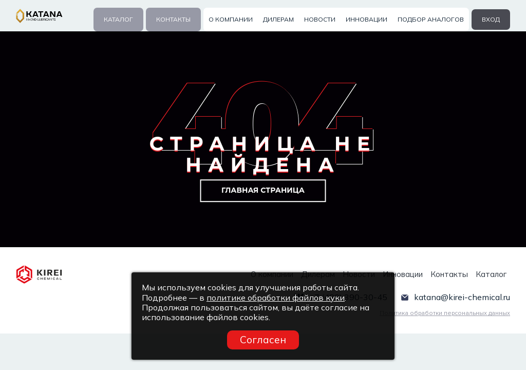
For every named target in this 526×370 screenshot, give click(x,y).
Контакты (173, 19)
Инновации (366, 19)
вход (491, 19)
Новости (319, 19)
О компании (231, 19)
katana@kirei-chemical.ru (462, 296)
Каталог (118, 19)
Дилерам (278, 19)
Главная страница (263, 190)
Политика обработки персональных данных (445, 313)
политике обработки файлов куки (275, 297)
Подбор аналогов (431, 19)
